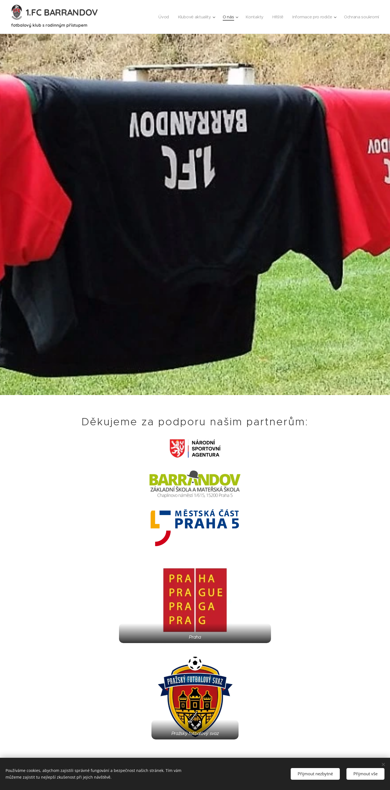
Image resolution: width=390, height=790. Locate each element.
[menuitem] (159, 17)
